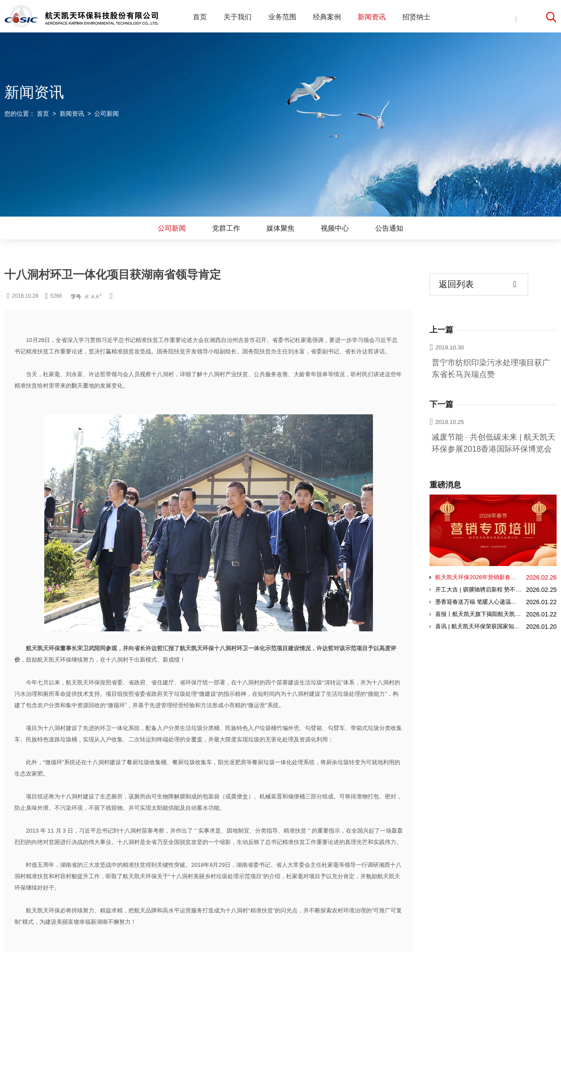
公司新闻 (172, 228)
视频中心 (335, 228)
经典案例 (327, 17)
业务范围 (282, 17)
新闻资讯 (372, 17)
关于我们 (238, 17)
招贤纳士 (416, 17)
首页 (200, 17)
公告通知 (389, 228)
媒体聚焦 (280, 228)
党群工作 (226, 228)
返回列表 (477, 284)
